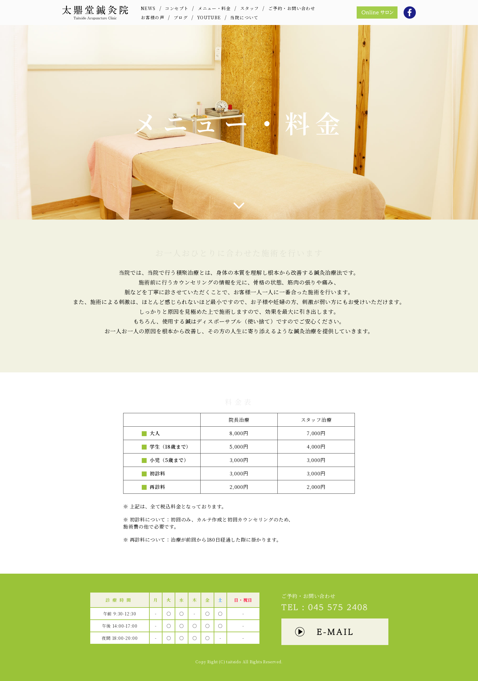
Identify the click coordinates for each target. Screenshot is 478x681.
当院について (244, 17)
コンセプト (176, 8)
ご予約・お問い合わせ (291, 8)
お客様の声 (152, 17)
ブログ (181, 17)
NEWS (148, 8)
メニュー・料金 (214, 8)
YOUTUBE (209, 17)
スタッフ (249, 8)
